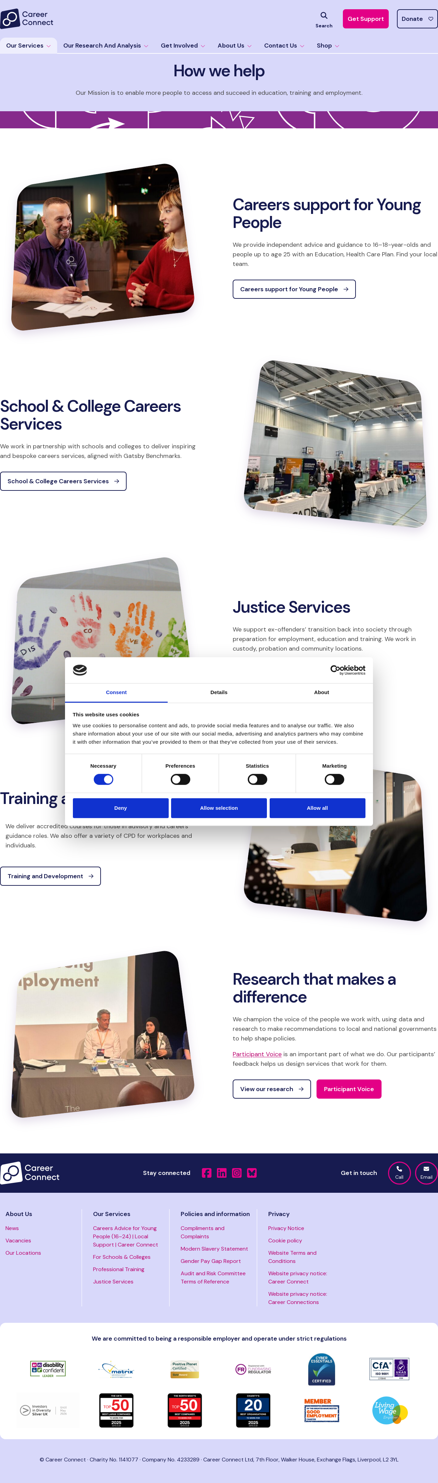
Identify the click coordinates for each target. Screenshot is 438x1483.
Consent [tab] (116, 692)
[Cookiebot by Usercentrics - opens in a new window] (335, 670)
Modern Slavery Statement (214, 1248)
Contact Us (284, 45)
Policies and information (215, 1214)
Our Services (28, 45)
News (12, 1228)
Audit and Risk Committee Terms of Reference (213, 1277)
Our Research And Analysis (106, 45)
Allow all (317, 808)
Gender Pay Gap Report (211, 1261)
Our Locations (23, 1252)
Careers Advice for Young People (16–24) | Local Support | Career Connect (125, 1236)
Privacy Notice (286, 1228)
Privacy (279, 1214)
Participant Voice (257, 1054)
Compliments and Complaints (202, 1232)
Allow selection (219, 808)
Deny (120, 808)
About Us (235, 45)
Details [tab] (219, 692)
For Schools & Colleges (122, 1257)
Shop (328, 45)
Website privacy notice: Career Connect (297, 1277)
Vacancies (18, 1240)
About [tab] (321, 692)
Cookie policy (285, 1240)
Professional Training (118, 1269)
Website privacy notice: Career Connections (297, 1298)
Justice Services (113, 1281)
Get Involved (183, 45)
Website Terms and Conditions (292, 1257)
